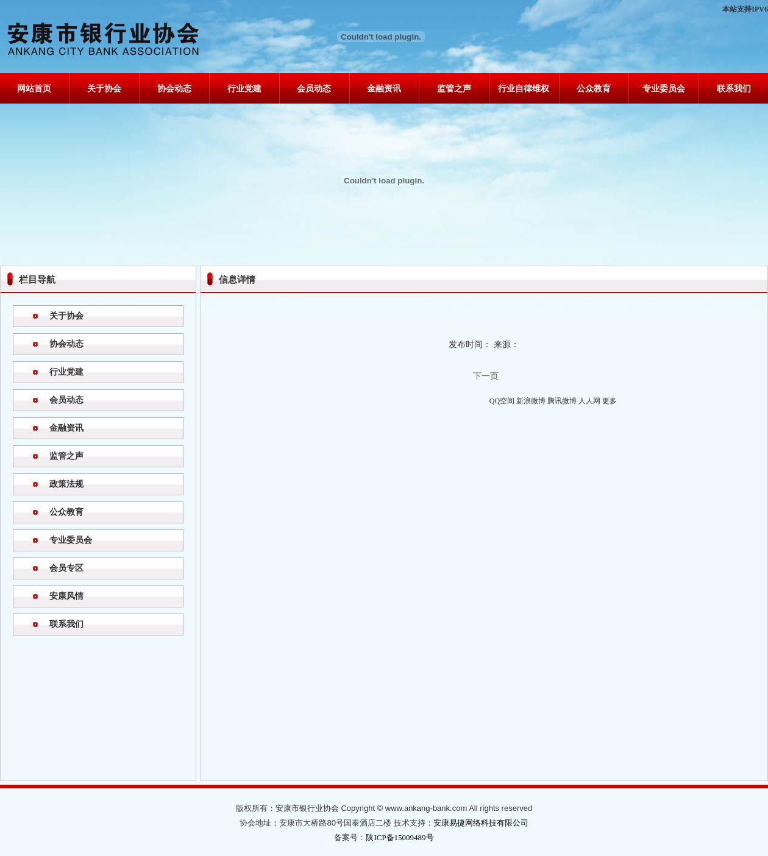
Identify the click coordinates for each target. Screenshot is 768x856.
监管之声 (454, 88)
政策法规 (66, 484)
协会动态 (174, 88)
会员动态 (314, 88)
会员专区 (66, 568)
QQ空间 (501, 401)
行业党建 (244, 88)
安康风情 (66, 596)
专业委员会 (663, 88)
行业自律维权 (523, 88)
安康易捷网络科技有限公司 (480, 822)
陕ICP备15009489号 (399, 837)
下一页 (486, 376)
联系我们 (734, 88)
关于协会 (104, 88)
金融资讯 (384, 88)
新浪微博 (531, 401)
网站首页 (34, 88)
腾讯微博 (562, 401)
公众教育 (594, 88)
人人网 (589, 401)
